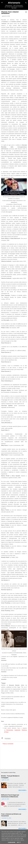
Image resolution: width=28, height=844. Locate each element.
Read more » (23, 790)
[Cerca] (26, 3)
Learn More (11, 842)
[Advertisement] (14, 756)
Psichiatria (7, 738)
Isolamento (17, 730)
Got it (19, 842)
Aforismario (14, 2)
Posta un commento (8, 743)
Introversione (9, 730)
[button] (26, 12)
